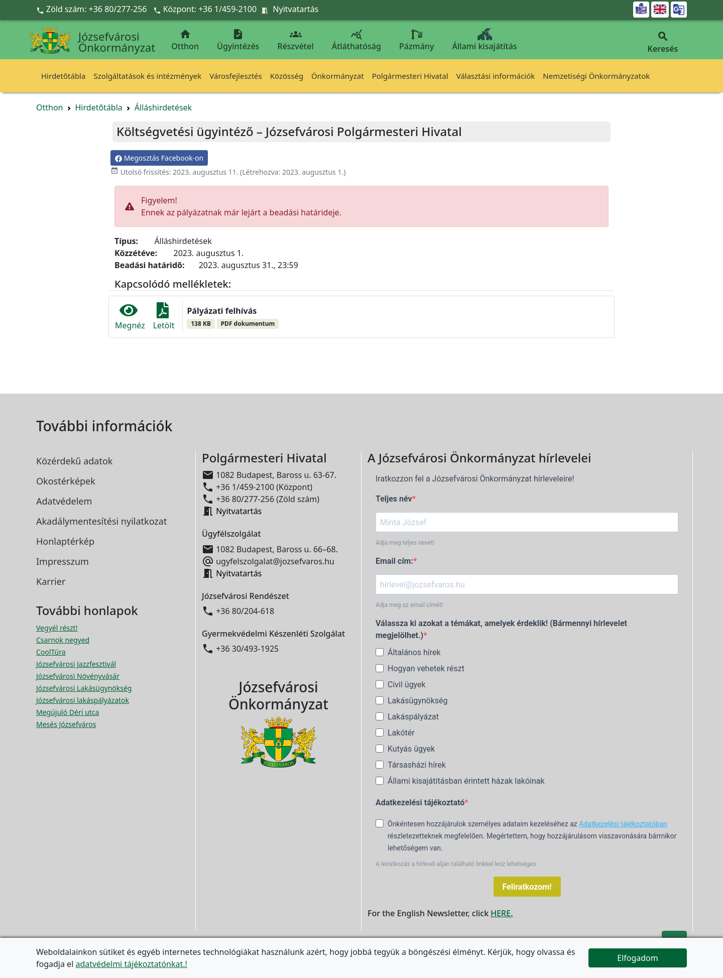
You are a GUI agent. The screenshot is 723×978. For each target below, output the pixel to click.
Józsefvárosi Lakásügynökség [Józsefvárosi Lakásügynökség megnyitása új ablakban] (84, 688)
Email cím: (394, 561)
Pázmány (416, 40)
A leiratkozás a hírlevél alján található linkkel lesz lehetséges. (457, 864)
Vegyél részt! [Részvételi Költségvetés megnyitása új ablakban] (56, 628)
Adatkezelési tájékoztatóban (623, 824)
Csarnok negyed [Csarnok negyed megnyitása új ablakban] (62, 640)
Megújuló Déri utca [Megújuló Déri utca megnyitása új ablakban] (67, 712)
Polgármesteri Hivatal (410, 76)
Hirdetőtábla (63, 76)
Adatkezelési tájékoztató (420, 802)
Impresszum (62, 561)
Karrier (50, 581)
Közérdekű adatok (74, 461)
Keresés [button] (663, 42)
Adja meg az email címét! (409, 604)
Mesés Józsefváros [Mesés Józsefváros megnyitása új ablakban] (66, 724)
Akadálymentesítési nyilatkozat (101, 521)
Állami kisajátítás (484, 40)
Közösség (286, 76)
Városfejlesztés (235, 76)
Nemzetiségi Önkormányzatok (596, 76)
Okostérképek (65, 481)
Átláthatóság (356, 40)
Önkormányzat (337, 76)
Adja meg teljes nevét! (405, 542)
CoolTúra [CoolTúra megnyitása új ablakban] (51, 652)
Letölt (164, 316)
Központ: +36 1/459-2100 (210, 9)
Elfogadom (637, 957)
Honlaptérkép (65, 541)
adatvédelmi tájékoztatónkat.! (131, 963)
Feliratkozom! (527, 887)
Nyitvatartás (295, 9)
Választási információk (495, 76)
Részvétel (296, 40)
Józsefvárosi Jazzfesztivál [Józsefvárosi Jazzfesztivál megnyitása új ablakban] (76, 664)
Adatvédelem (64, 501)
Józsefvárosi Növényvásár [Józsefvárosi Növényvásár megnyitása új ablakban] (77, 676)
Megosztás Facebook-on (159, 158)
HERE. (502, 913)
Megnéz (130, 316)
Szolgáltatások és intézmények (147, 76)
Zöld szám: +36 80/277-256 (92, 9)
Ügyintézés (238, 40)
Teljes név (394, 499)
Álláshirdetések (163, 107)
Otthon (185, 40)
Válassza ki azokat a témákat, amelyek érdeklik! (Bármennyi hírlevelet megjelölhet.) (501, 629)
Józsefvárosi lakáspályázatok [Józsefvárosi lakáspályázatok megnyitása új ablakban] (82, 700)
